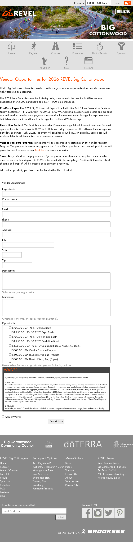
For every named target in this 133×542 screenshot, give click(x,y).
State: (5, 250)
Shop (68, 463)
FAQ (2, 488)
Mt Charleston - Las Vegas (112, 474)
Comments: (8, 297)
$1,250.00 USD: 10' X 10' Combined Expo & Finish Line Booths (45, 346)
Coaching (38, 485)
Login (117, 3)
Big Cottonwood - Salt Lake (112, 467)
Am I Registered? (42, 463)
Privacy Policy (72, 485)
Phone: (6, 219)
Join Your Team (40, 474)
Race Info (5, 474)
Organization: (9, 189)
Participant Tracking (43, 488)
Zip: (4, 260)
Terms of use (72, 481)
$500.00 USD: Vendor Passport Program (32, 350)
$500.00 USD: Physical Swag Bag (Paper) (33, 359)
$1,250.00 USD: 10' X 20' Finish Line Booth (34, 341)
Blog (2, 496)
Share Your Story (41, 477)
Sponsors (5, 481)
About (68, 477)
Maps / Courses (9, 470)
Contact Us (71, 474)
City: (4, 240)
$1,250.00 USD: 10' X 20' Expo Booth (31, 332)
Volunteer (5, 485)
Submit (60, 517)
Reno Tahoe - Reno (108, 463)
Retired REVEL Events (109, 477)
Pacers (68, 467)
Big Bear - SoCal (107, 470)
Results (3, 477)
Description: (8, 270)
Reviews (4, 492)
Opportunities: (9, 323)
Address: (7, 230)
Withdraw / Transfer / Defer (48, 467)
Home (3, 463)
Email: (5, 209)
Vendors (69, 470)
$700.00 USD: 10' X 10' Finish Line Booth (33, 337)
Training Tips (39, 481)
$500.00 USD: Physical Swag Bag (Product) (34, 355)
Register (4, 467)
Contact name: (10, 199)
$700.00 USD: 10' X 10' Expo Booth (30, 328)
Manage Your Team (43, 470)
